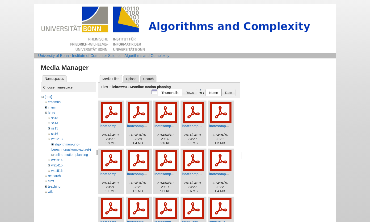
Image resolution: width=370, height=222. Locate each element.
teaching (54, 186)
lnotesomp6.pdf (112, 174)
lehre (51, 112)
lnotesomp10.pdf (222, 174)
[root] (48, 97)
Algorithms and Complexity (146, 56)
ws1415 (57, 165)
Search (148, 79)
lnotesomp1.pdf (112, 126)
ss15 (54, 128)
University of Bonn (53, 56)
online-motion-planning (71, 155)
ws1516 (57, 171)
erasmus (54, 102)
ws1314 (57, 160)
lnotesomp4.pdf (194, 126)
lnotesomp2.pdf (139, 126)
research (54, 176)
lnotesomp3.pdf (166, 126)
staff (51, 181)
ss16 (54, 134)
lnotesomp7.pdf (139, 174)
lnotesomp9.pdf (194, 174)
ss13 (54, 118)
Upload (131, 79)
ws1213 (57, 139)
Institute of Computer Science (97, 56)
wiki (50, 192)
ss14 (54, 123)
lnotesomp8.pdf (166, 174)
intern (52, 107)
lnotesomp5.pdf (221, 126)
